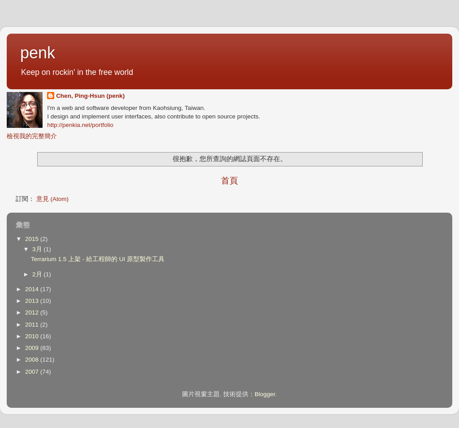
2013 (32, 300)
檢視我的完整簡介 (32, 136)
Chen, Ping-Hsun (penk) (90, 95)
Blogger (265, 394)
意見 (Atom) (52, 199)
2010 (32, 336)
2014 (32, 289)
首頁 (229, 180)
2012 (32, 312)
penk (37, 53)
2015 (32, 239)
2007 (32, 371)
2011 (32, 324)
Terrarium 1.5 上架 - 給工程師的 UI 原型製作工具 (98, 259)
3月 (37, 249)
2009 (32, 348)
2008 (32, 359)
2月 (37, 274)
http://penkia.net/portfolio (80, 125)
